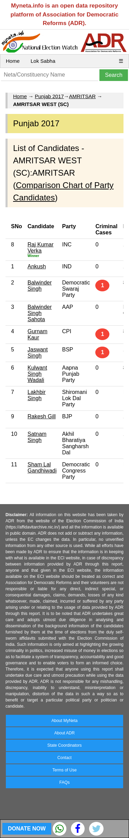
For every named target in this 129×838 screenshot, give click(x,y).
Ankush (37, 266)
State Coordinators (64, 745)
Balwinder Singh (40, 286)
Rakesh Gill (42, 416)
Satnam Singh (37, 437)
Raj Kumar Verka (41, 248)
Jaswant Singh (38, 353)
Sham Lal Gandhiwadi (42, 468)
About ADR (64, 733)
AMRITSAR (82, 96)
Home (13, 61)
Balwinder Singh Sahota (40, 313)
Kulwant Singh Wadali (37, 374)
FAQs (64, 782)
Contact (64, 757)
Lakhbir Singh (36, 395)
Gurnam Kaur (37, 334)
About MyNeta (64, 720)
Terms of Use (64, 770)
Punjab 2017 (49, 96)
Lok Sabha (43, 61)
